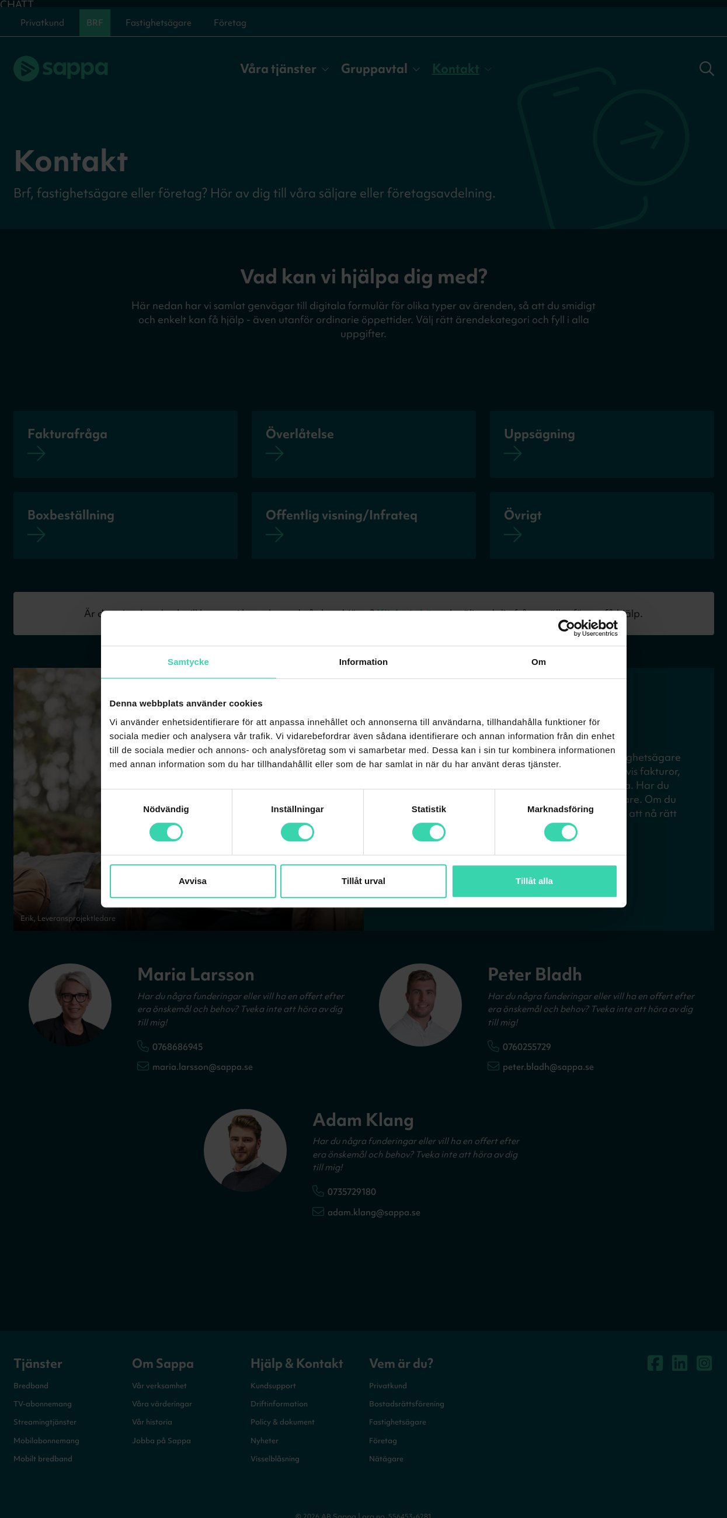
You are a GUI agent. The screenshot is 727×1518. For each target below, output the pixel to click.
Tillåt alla (534, 881)
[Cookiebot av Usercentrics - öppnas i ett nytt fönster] (567, 628)
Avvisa (193, 881)
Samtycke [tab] (188, 662)
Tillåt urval (363, 881)
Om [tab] (538, 662)
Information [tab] (363, 662)
